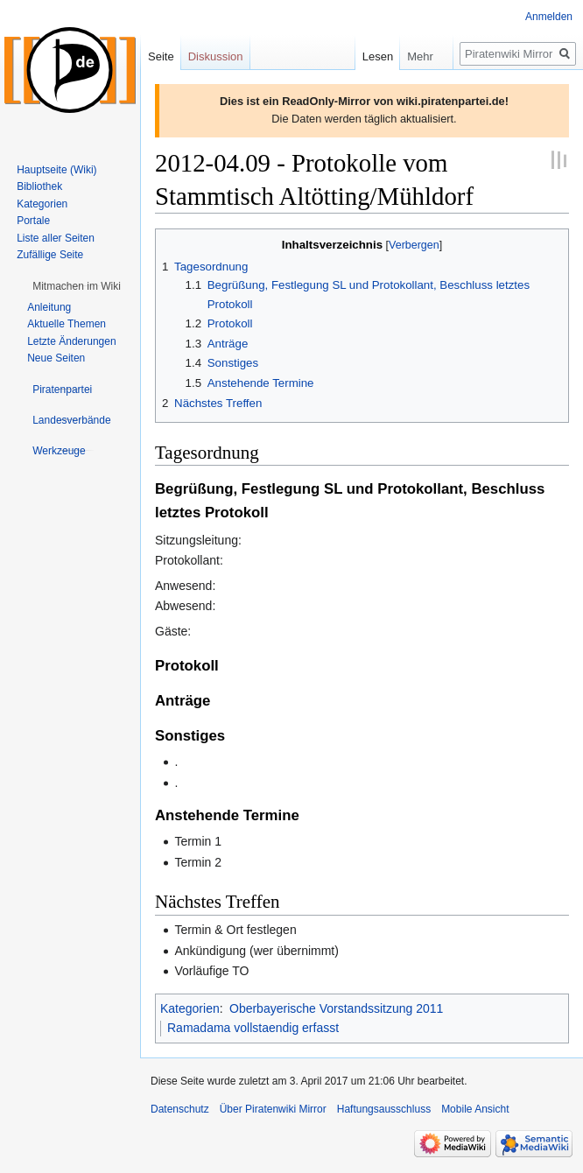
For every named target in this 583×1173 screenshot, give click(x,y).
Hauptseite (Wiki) (56, 170)
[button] (76, 286)
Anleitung (49, 307)
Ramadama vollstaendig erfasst (253, 1028)
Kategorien (190, 1008)
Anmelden (548, 17)
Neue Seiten (56, 358)
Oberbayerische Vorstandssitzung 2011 (336, 1008)
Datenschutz (180, 1109)
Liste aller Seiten (56, 238)
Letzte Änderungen (71, 341)
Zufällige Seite (50, 255)
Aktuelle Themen (66, 324)
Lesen (364, 56)
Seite (161, 56)
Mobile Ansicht (475, 1109)
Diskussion (215, 56)
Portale (33, 220)
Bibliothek (39, 186)
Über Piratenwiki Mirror (273, 1109)
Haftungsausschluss (384, 1109)
